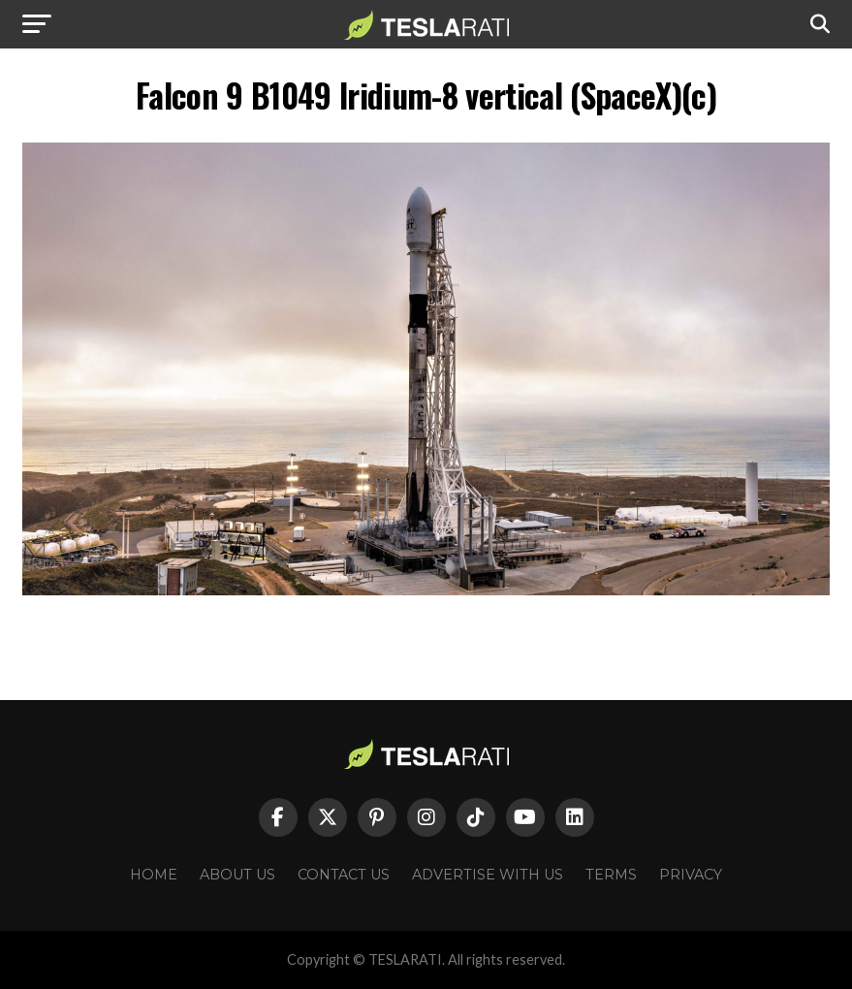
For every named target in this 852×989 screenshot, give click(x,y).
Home (153, 874)
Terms (611, 874)
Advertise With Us (487, 874)
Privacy (690, 874)
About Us (237, 874)
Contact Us (344, 874)
